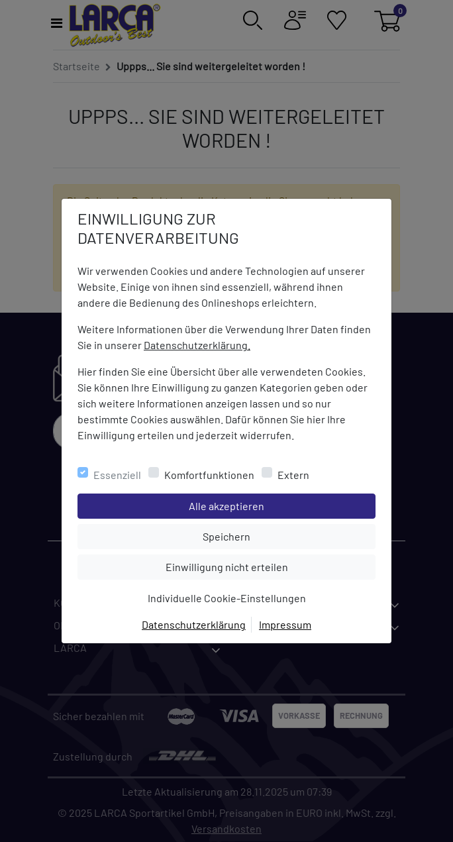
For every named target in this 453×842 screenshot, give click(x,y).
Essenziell (117, 474)
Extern (293, 474)
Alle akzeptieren (280, 505)
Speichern (289, 535)
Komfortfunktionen (209, 474)
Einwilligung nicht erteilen (256, 565)
